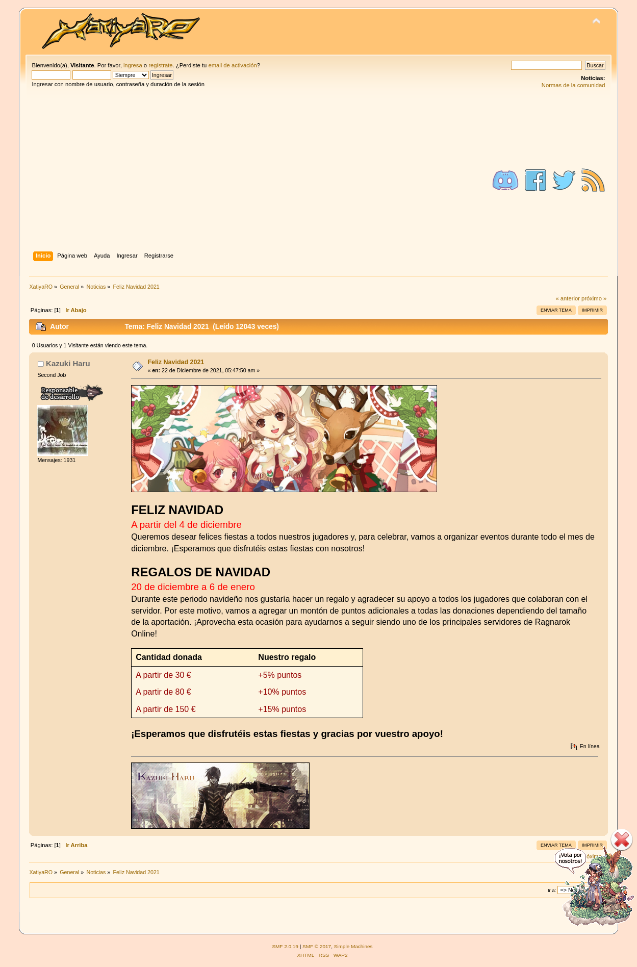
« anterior (567, 298)
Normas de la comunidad (573, 85)
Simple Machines (353, 946)
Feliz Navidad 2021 (175, 362)
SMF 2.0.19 (285, 946)
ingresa (132, 65)
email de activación (232, 65)
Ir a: (552, 890)
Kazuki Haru (68, 363)
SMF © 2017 (316, 946)
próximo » (593, 298)
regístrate (160, 65)
